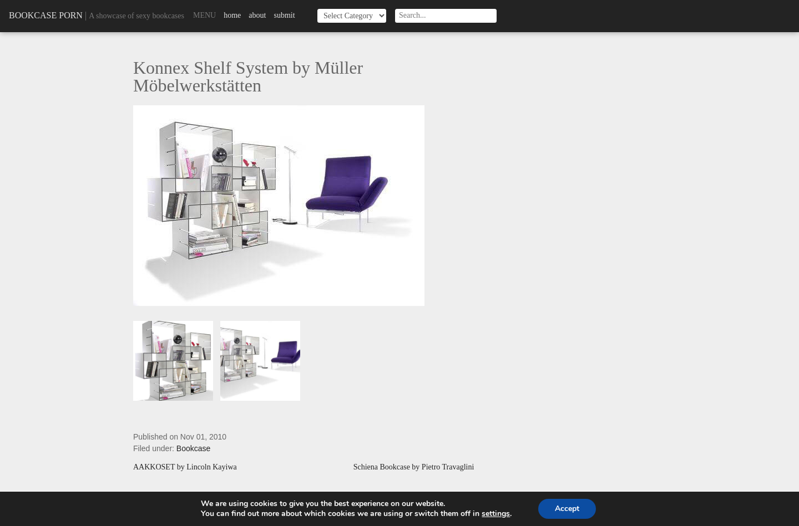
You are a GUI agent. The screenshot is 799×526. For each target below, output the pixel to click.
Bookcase (193, 448)
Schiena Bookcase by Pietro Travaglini (413, 467)
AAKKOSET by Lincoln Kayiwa (185, 467)
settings (496, 514)
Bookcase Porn (46, 15)
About (257, 15)
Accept (567, 508)
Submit (284, 15)
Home (232, 15)
